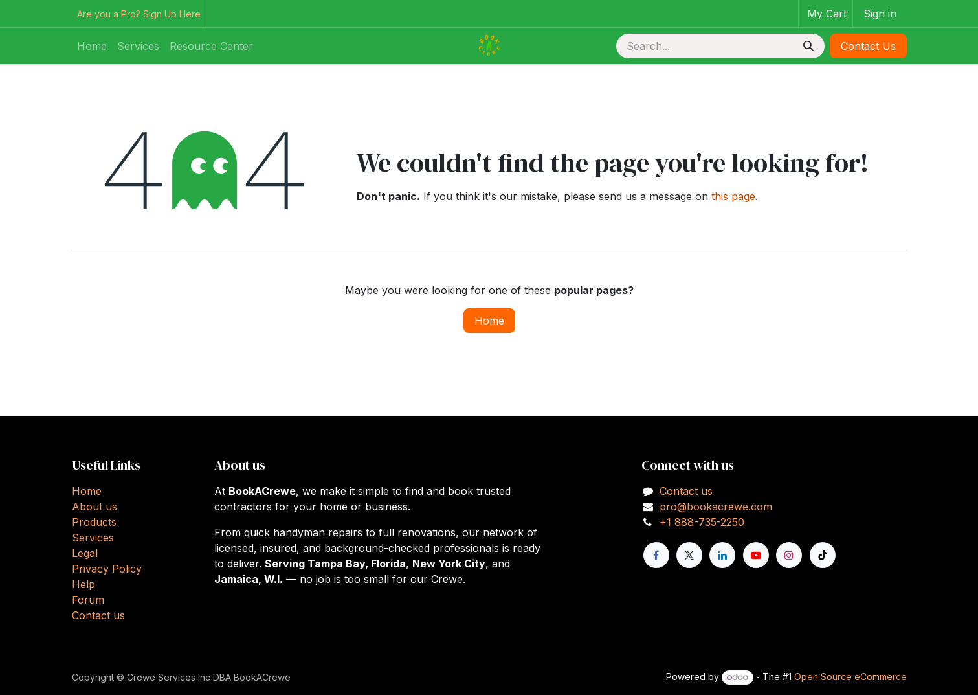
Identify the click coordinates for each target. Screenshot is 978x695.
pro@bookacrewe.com (716, 506)
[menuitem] (92, 46)
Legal (85, 553)
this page (733, 196)
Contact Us (868, 46)
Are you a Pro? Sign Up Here (139, 13)
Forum (88, 599)
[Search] (808, 46)
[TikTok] (823, 555)
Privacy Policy (107, 568)
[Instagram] (789, 555)
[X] (689, 555)
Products (94, 522)
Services (93, 537)
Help (83, 584)
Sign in (879, 13)
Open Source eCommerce (850, 676)
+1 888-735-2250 (702, 522)
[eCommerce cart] (825, 13)
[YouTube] (756, 555)
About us (94, 506)
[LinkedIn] (722, 555)
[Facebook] (656, 555)
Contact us (98, 615)
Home (489, 320)
